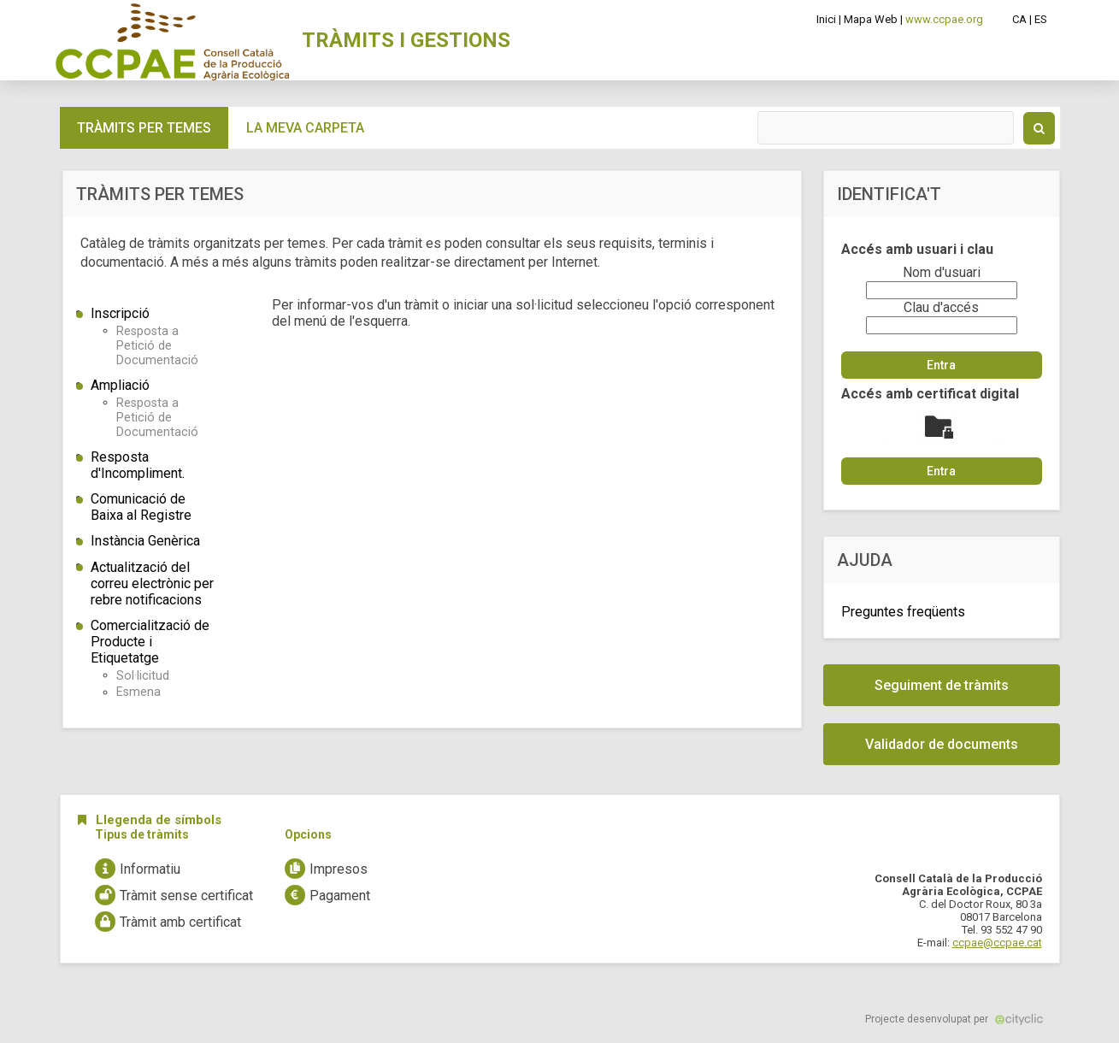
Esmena (138, 692)
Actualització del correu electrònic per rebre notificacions (152, 583)
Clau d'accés (941, 307)
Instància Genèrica (145, 541)
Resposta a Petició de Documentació (157, 346)
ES (1040, 19)
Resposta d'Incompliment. (138, 465)
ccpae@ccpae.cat (997, 942)
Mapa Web (871, 19)
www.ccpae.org (944, 19)
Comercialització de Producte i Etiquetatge (150, 641)
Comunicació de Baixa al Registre (141, 507)
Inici (826, 19)
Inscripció (120, 313)
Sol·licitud (142, 676)
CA (1019, 19)
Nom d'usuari (942, 272)
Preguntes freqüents (903, 612)
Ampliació (120, 385)
